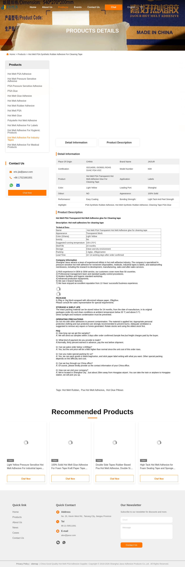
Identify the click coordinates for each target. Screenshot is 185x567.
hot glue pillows (114, 390)
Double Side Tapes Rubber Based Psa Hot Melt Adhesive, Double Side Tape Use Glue (114, 467)
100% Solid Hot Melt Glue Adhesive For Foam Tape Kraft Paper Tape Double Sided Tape (69, 467)
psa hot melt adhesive (92, 390)
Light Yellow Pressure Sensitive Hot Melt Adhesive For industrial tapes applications (25, 467)
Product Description (119, 142)
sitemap (34, 564)
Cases (15, 533)
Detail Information (76, 142)
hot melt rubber (70, 390)
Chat (113, 7)
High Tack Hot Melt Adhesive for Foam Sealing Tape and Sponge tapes (156, 467)
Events (77, 7)
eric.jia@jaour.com (23, 172)
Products (63, 7)
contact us (131, 545)
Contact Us (93, 7)
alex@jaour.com (68, 535)
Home (33, 7)
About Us (47, 7)
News (15, 527)
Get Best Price (133, 128)
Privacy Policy (22, 564)
